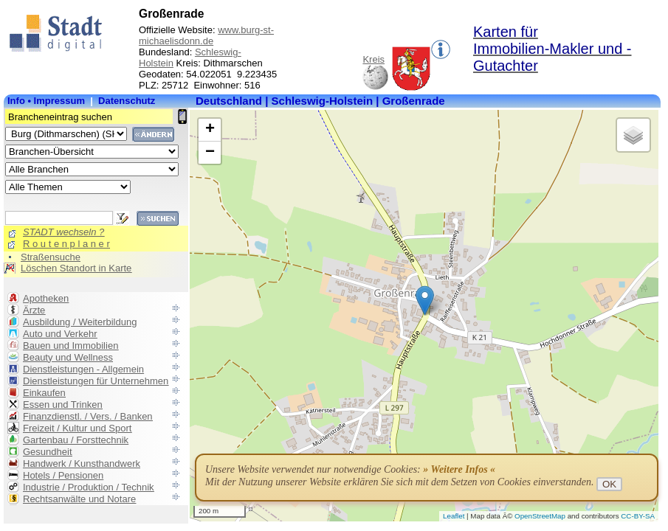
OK (609, 484)
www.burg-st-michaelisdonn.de (206, 35)
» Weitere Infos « (459, 469)
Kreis (373, 59)
